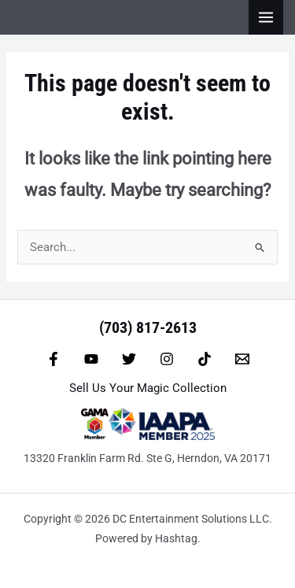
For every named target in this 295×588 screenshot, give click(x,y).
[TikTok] (204, 359)
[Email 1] (242, 359)
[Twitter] (129, 359)
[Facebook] (53, 359)
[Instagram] (167, 359)
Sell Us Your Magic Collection (148, 388)
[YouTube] (91, 359)
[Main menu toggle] (266, 17)
